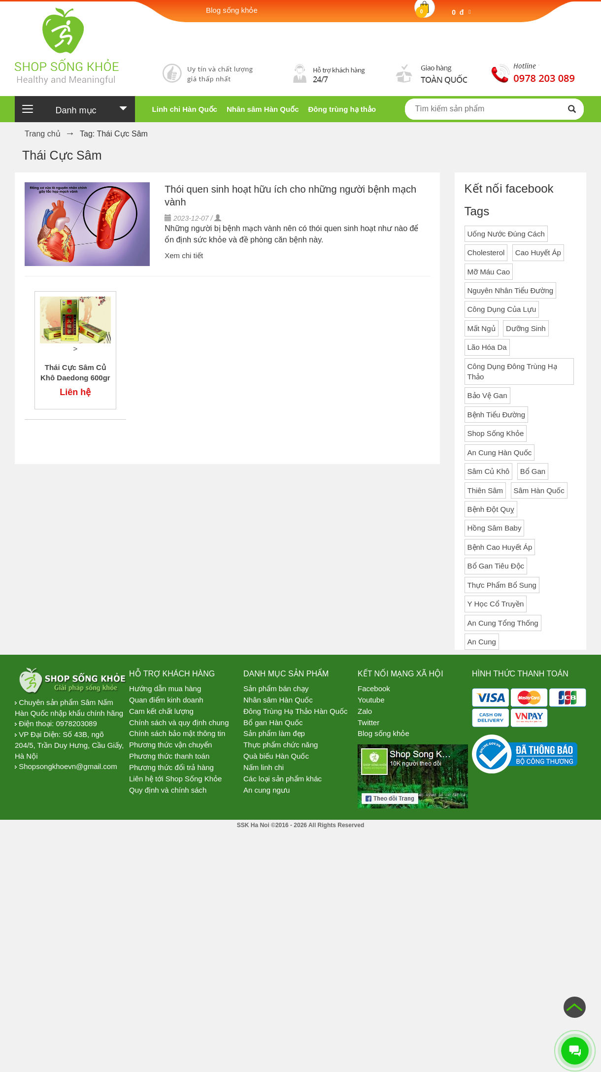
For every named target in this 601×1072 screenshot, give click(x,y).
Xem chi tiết (184, 255)
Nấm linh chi (263, 767)
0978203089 (76, 723)
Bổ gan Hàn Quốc (273, 722)
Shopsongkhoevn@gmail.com (68, 766)
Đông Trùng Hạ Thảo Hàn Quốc (295, 711)
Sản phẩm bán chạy (275, 688)
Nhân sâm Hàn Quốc (263, 109)
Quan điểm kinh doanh (166, 700)
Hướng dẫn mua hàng (165, 688)
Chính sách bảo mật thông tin (177, 733)
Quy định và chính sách (167, 790)
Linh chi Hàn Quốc (184, 109)
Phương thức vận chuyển (170, 744)
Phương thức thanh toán (169, 756)
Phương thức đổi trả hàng (171, 767)
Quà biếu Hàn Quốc (276, 756)
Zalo (365, 711)
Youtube (371, 700)
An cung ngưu (266, 790)
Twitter (368, 722)
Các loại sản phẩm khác (282, 778)
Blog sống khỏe (383, 733)
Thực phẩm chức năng (280, 744)
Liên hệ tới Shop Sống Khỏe (175, 778)
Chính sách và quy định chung (179, 722)
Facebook (374, 688)
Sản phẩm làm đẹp (274, 733)
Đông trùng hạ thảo (342, 109)
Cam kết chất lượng (161, 711)
